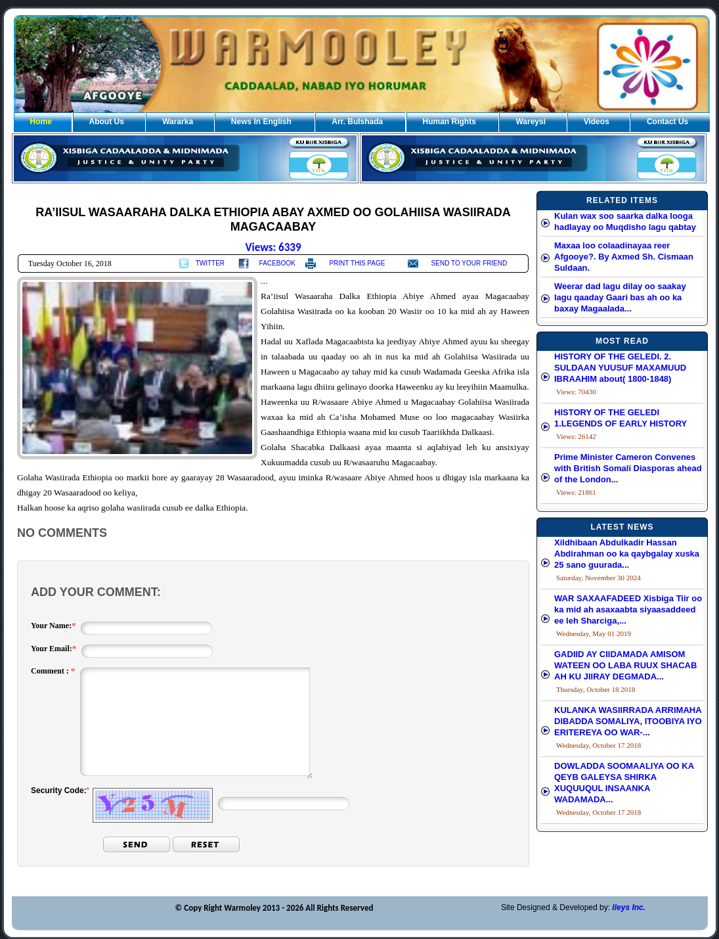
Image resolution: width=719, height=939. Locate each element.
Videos (596, 121)
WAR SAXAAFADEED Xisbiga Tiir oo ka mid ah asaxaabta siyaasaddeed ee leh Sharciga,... (628, 609)
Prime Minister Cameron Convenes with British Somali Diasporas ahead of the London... (628, 468)
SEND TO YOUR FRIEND (469, 263)
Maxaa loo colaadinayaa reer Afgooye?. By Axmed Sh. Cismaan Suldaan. (623, 256)
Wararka (177, 121)
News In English (261, 121)
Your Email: (51, 648)
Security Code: (59, 790)
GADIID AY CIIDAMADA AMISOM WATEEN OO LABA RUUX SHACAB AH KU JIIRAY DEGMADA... (625, 665)
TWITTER (210, 263)
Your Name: (51, 625)
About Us (106, 121)
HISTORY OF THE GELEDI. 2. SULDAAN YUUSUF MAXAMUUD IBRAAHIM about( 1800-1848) (620, 368)
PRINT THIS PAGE (357, 263)
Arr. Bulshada (357, 121)
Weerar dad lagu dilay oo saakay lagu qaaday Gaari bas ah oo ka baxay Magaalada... (620, 297)
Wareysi (530, 121)
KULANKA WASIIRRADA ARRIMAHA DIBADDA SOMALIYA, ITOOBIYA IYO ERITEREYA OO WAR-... (628, 721)
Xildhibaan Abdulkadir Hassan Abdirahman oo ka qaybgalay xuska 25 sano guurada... (626, 554)
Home (41, 121)
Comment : (51, 671)
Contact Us (667, 121)
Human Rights (449, 121)
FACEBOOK (277, 263)
